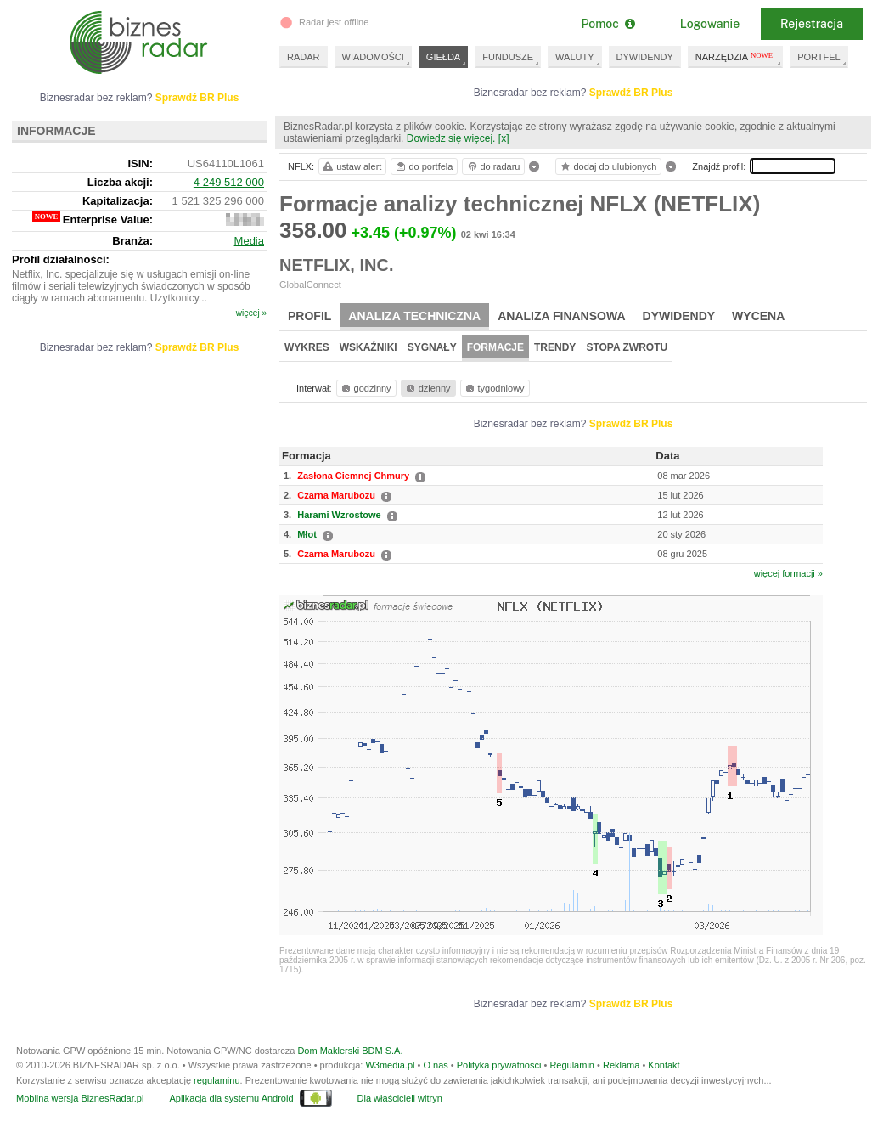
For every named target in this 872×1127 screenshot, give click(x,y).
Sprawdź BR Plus (631, 93)
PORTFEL (819, 57)
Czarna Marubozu (336, 495)
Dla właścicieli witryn (399, 1098)
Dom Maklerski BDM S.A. (349, 1050)
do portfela (423, 166)
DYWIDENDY (644, 57)
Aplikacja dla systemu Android (231, 1098)
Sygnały (432, 347)
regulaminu (216, 1080)
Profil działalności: (61, 259)
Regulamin (571, 1065)
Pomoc (607, 24)
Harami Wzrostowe (338, 515)
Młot (307, 534)
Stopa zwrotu (626, 347)
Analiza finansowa (561, 316)
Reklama (621, 1065)
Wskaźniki (368, 347)
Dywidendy (679, 316)
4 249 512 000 (229, 182)
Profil (309, 316)
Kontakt (663, 1065)
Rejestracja (811, 24)
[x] (503, 138)
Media (249, 240)
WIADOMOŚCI (373, 57)
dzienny (427, 388)
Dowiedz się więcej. (451, 138)
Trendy (555, 347)
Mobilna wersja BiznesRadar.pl (79, 1098)
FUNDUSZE (507, 57)
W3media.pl (389, 1065)
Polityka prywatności (499, 1065)
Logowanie (710, 24)
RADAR (303, 57)
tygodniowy (494, 388)
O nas (435, 1065)
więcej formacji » (788, 573)
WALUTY (574, 57)
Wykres (306, 347)
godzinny (365, 388)
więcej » (251, 313)
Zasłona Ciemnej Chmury (353, 476)
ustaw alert (351, 166)
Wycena (758, 316)
